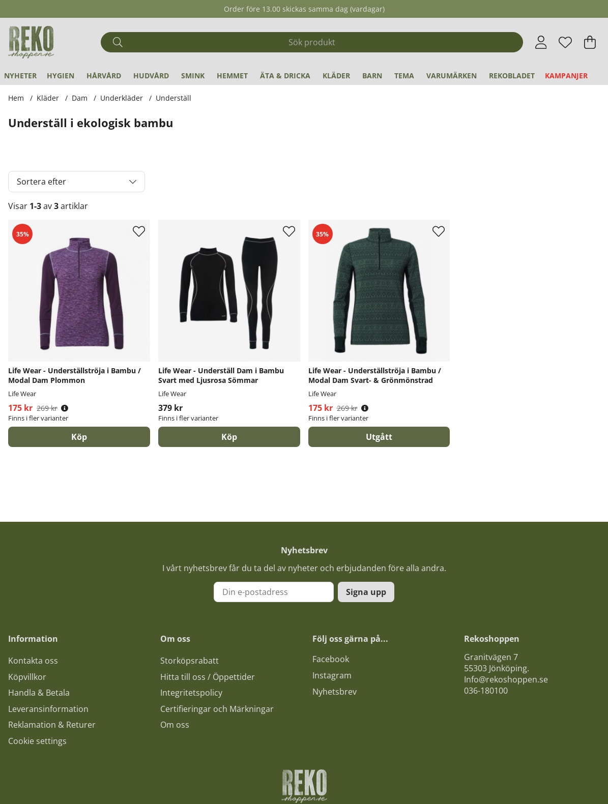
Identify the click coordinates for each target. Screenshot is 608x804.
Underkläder (121, 98)
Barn (372, 75)
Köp (79, 436)
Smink (193, 75)
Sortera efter (41, 181)
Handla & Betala (39, 692)
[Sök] (312, 42)
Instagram (332, 675)
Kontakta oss (33, 660)
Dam (80, 98)
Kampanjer (566, 75)
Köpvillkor (27, 676)
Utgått (379, 436)
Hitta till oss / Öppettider (207, 676)
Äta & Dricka (285, 75)
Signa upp (366, 592)
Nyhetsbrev (334, 691)
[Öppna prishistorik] (64, 408)
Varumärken (451, 75)
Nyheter (20, 75)
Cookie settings (37, 741)
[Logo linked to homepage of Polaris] (31, 42)
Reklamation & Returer (52, 724)
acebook (332, 659)
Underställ (173, 98)
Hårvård (103, 75)
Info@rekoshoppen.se (506, 679)
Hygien (60, 75)
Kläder (336, 75)
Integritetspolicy (191, 692)
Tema (404, 75)
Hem (16, 98)
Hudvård (151, 75)
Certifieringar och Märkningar (217, 708)
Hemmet (232, 75)
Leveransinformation (48, 708)
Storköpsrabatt (189, 660)
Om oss (174, 724)
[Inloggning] (541, 42)
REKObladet (512, 75)
